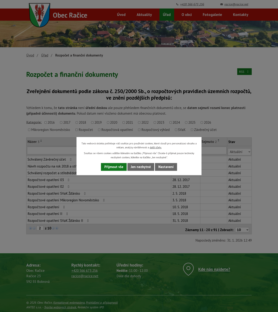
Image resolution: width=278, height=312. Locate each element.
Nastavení (166, 167)
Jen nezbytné (141, 167)
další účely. (156, 147)
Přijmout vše (113, 167)
